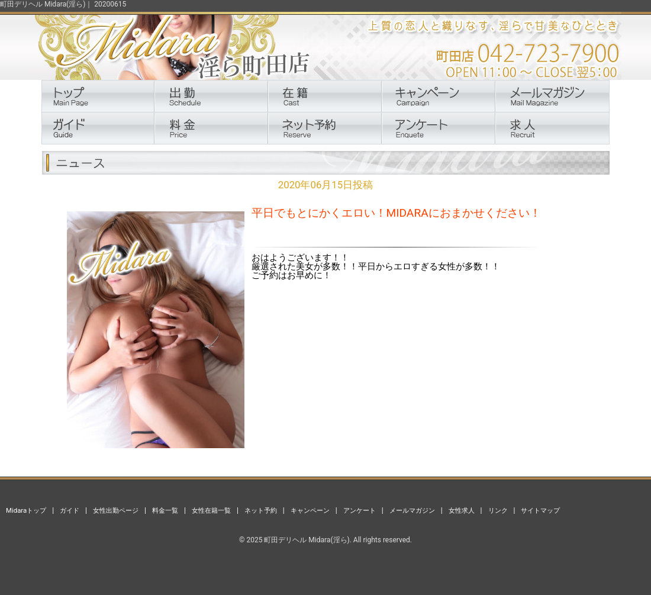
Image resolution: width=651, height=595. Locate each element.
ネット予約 (260, 510)
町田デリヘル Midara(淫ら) (306, 540)
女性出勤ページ (115, 510)
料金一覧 (165, 510)
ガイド (69, 510)
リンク (498, 510)
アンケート (359, 510)
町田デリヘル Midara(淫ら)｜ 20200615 (63, 4)
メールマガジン (412, 510)
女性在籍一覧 (211, 510)
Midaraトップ (26, 510)
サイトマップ (540, 510)
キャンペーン (310, 510)
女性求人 (462, 510)
